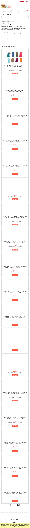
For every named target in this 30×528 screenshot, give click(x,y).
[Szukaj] (11, 11)
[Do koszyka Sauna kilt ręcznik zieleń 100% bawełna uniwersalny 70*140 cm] (15, 99)
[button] (4, 11)
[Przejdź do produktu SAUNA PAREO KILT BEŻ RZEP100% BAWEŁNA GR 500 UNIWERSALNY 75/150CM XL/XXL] (15, 209)
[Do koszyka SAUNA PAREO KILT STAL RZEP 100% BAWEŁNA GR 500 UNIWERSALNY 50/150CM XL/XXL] (15, 426)
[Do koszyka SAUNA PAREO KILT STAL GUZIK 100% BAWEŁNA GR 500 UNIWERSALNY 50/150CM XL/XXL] (15, 451)
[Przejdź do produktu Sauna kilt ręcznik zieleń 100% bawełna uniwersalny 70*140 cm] (15, 84)
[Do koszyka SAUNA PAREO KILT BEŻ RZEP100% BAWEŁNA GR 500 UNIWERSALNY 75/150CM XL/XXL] (15, 224)
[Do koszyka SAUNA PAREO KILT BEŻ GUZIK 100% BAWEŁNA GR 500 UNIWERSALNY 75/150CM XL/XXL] (15, 149)
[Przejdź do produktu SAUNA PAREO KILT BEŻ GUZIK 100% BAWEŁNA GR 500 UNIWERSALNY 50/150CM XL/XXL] (15, 109)
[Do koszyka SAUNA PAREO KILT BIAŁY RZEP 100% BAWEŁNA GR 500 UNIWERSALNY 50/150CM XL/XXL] (15, 350)
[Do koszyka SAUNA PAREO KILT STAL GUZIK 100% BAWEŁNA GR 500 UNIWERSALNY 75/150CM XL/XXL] (15, 476)
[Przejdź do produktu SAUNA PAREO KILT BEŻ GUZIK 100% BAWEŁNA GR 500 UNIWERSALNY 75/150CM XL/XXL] (15, 134)
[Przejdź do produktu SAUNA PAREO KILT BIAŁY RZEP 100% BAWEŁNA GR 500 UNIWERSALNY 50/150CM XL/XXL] (15, 335)
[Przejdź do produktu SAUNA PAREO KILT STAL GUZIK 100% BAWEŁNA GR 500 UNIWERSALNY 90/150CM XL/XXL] (15, 486)
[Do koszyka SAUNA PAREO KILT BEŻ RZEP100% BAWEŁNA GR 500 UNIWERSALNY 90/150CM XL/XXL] (15, 250)
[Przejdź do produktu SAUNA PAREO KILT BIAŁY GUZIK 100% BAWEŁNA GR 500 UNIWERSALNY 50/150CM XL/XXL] (15, 260)
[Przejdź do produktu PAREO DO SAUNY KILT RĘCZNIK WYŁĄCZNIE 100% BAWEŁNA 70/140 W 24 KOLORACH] (15, 57)
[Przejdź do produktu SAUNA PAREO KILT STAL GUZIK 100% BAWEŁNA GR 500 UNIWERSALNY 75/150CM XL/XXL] (15, 461)
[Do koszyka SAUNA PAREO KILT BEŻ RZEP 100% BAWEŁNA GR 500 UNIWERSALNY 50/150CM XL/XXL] (15, 199)
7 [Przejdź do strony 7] (20, 505)
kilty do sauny (6, 28)
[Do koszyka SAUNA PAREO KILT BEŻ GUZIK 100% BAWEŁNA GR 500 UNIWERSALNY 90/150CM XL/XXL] (15, 174)
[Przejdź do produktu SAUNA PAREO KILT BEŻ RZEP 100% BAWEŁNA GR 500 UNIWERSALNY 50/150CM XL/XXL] (15, 184)
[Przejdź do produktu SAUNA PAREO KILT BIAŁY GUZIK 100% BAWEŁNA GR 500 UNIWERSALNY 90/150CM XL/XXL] (15, 310)
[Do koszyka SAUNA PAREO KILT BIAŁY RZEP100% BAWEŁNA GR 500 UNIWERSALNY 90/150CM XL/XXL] (15, 400)
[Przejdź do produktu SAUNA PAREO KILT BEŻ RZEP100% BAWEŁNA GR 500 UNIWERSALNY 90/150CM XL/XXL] (15, 234)
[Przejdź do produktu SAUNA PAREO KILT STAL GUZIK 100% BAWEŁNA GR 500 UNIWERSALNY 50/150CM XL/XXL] (15, 436)
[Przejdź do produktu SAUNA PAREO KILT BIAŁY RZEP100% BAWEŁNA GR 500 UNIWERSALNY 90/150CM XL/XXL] (15, 385)
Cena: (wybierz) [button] (18, 17)
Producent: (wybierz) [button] (5, 17)
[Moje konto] (19, 11)
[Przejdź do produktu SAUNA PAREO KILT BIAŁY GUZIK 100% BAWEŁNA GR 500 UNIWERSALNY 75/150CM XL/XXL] (15, 285)
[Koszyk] (26, 11)
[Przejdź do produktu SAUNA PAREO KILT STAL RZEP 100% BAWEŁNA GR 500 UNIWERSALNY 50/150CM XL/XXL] (15, 410)
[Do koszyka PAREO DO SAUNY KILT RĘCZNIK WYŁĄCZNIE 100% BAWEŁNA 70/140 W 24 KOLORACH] (15, 74)
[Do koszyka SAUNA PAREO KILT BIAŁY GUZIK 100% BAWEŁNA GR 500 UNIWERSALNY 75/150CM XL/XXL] (15, 300)
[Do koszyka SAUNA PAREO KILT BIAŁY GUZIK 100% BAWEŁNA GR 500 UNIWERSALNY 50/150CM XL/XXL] (15, 275)
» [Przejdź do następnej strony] (22, 505)
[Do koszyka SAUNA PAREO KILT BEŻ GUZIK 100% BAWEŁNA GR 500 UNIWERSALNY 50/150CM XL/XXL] (15, 124)
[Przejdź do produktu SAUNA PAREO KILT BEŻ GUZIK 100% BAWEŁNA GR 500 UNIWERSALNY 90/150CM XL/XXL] (15, 159)
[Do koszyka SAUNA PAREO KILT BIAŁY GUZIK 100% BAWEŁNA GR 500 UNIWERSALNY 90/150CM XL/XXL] (15, 325)
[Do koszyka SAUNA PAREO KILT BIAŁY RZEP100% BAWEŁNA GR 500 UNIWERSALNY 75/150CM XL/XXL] (15, 375)
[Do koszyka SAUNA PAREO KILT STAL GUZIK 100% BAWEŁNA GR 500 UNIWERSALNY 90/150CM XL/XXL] (15, 501)
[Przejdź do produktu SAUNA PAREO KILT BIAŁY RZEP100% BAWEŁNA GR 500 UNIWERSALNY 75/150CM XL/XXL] (15, 360)
